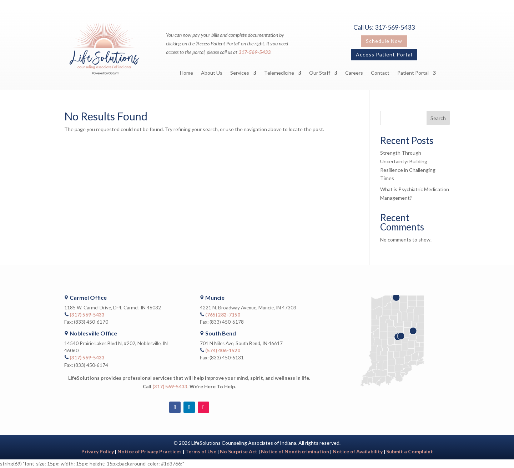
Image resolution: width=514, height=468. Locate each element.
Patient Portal (413, 73)
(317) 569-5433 (87, 315)
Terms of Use (200, 451)
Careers (354, 73)
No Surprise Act (238, 451)
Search (438, 118)
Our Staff (319, 73)
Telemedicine (279, 73)
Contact (380, 73)
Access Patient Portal (384, 54)
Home (186, 73)
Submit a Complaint (409, 451)
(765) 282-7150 (222, 315)
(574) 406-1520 (222, 350)
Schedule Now (384, 41)
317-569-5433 (254, 52)
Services (239, 73)
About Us (211, 73)
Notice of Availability (358, 451)
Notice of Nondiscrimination (295, 451)
